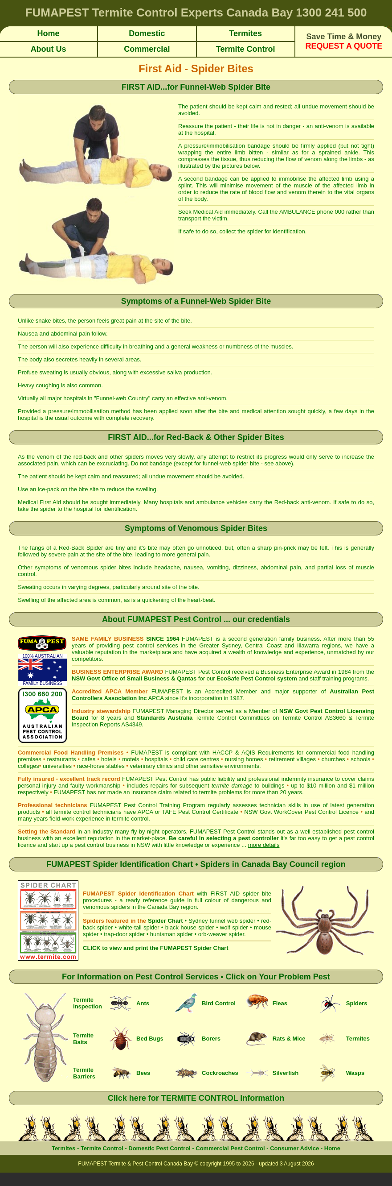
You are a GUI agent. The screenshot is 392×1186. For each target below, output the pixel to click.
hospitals (156, 759)
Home (332, 1148)
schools (360, 759)
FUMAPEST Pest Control (174, 619)
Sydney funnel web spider (221, 920)
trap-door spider (124, 934)
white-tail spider (138, 927)
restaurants (61, 759)
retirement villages (292, 759)
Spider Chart (165, 920)
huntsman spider (171, 934)
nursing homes (244, 759)
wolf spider (234, 927)
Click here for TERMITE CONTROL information (196, 1098)
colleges (28, 766)
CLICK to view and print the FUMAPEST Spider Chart (155, 948)
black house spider (189, 927)
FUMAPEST (69, 792)
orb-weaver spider (221, 934)
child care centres (196, 759)
